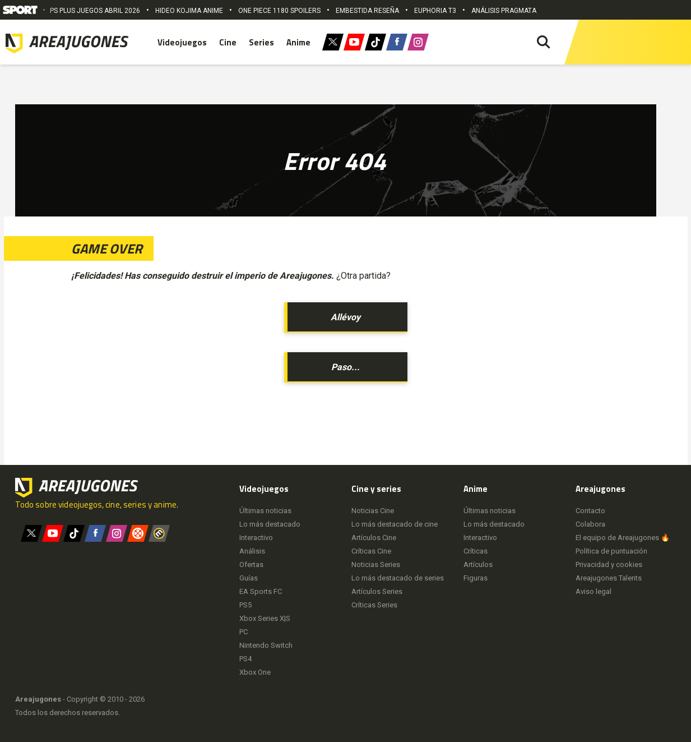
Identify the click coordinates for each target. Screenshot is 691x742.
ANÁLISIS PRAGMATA (503, 11)
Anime (298, 42)
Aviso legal (593, 591)
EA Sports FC (260, 591)
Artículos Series (376, 591)
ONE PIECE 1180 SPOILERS (279, 11)
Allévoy (346, 317)
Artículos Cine (373, 537)
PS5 (245, 605)
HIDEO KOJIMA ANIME (189, 11)
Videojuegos (182, 42)
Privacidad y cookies (609, 564)
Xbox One (255, 672)
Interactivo (256, 537)
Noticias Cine (372, 510)
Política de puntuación (611, 551)
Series (261, 42)
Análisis (252, 551)
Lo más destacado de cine (394, 524)
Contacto (590, 510)
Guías (248, 578)
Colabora (590, 524)
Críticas (475, 551)
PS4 (245, 659)
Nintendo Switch (266, 645)
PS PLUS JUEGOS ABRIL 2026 (95, 11)
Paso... (345, 367)
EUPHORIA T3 (435, 11)
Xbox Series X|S (264, 618)
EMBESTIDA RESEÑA (367, 11)
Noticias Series (375, 564)
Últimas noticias (265, 510)
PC (243, 632)
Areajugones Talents (609, 578)
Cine (227, 42)
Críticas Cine (371, 551)
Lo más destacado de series (397, 578)
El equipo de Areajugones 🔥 (623, 537)
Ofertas (251, 564)
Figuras (475, 578)
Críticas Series (374, 605)
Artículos (478, 564)
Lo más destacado (269, 524)
